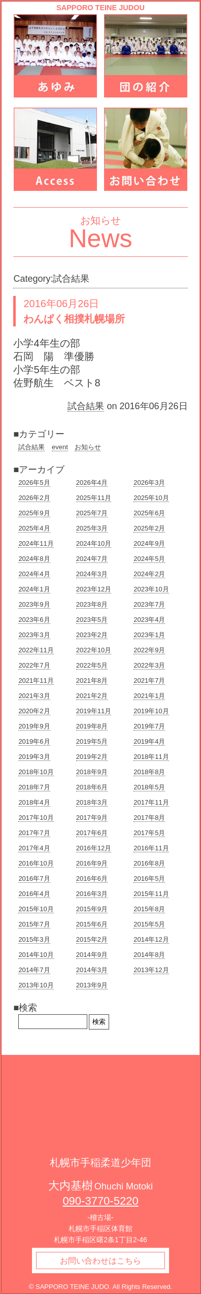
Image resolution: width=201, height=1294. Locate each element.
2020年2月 (34, 711)
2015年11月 (151, 894)
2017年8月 (149, 817)
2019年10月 (151, 711)
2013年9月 (92, 985)
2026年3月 (149, 482)
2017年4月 (34, 848)
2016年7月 (34, 878)
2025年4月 (34, 528)
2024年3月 (92, 574)
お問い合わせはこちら (100, 1260)
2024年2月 (149, 574)
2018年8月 (149, 772)
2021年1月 (149, 696)
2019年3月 (34, 756)
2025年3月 (92, 528)
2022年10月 (93, 650)
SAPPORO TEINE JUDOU (100, 8)
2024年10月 (93, 543)
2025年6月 (149, 513)
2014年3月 (92, 970)
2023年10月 (151, 589)
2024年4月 (34, 574)
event (60, 447)
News (100, 238)
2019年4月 (149, 741)
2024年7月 (92, 558)
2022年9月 (149, 650)
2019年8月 (92, 726)
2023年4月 (149, 619)
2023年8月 (92, 604)
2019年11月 (93, 711)
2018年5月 (149, 787)
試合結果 (86, 406)
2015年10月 (35, 909)
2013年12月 (151, 970)
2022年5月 (92, 665)
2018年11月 (151, 756)
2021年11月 (35, 680)
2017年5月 (149, 833)
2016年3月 (92, 894)
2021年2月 (92, 696)
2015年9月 (92, 909)
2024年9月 (149, 543)
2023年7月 (149, 604)
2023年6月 (34, 619)
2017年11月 (151, 802)
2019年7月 (149, 726)
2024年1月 (34, 589)
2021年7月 (149, 680)
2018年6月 (92, 787)
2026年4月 (92, 482)
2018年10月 (35, 772)
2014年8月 (149, 954)
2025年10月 (151, 498)
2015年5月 (149, 924)
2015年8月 (149, 909)
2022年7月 (34, 665)
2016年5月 (149, 878)
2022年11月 (35, 650)
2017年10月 (35, 817)
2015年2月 (92, 939)
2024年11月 (35, 543)
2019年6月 (34, 741)
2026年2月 (34, 498)
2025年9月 (34, 513)
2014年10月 (35, 954)
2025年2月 (149, 528)
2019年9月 (34, 726)
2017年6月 (92, 833)
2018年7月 (34, 787)
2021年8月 (92, 680)
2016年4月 (34, 894)
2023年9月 (34, 604)
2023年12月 (93, 589)
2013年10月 (35, 985)
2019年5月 (92, 741)
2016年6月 (92, 878)
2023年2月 (92, 635)
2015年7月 (34, 924)
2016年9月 (92, 863)
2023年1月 (149, 635)
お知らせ (88, 447)
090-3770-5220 (100, 1201)
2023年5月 (92, 619)
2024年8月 (34, 558)
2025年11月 (93, 498)
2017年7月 (34, 833)
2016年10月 (35, 863)
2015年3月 (34, 939)
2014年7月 (34, 970)
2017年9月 (92, 817)
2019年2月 (92, 756)
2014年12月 (151, 939)
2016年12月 (93, 848)
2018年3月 (92, 802)
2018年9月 (92, 772)
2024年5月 (149, 558)
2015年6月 (92, 924)
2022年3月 (149, 665)
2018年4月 (34, 802)
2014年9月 (92, 954)
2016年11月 (151, 848)
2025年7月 (92, 513)
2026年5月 (34, 482)
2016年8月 (149, 863)
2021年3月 (34, 696)
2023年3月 (34, 635)
